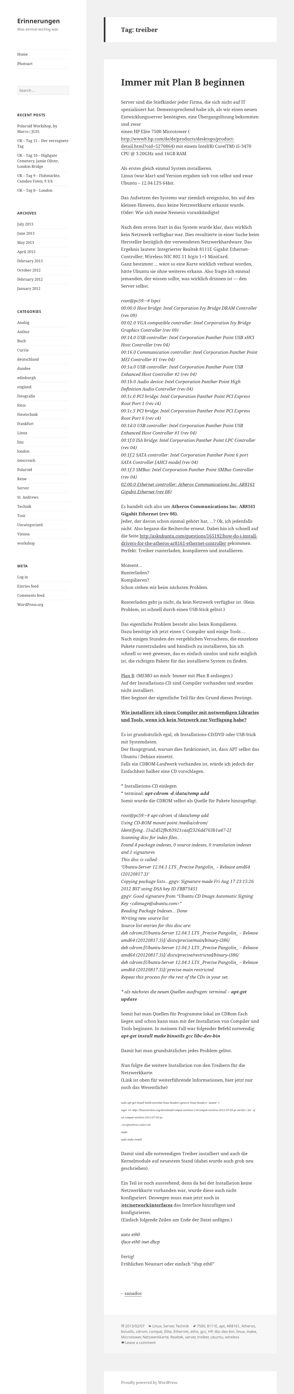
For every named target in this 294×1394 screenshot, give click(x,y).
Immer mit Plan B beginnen (183, 82)
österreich (26, 460)
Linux (22, 432)
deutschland (28, 359)
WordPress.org (30, 604)
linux (240, 1331)
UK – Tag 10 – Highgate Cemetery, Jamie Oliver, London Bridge (38, 161)
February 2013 (30, 260)
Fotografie (26, 396)
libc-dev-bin (225, 1331)
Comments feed (31, 595)
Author (23, 331)
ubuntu (216, 1337)
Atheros (248, 1325)
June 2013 (25, 233)
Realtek (176, 1337)
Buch (21, 340)
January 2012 (28, 288)
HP (210, 1331)
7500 (201, 1325)
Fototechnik (27, 414)
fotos (21, 405)
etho (194, 1331)
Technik (24, 506)
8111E (212, 1325)
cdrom (141, 1331)
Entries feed (28, 586)
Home (22, 54)
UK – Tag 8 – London (34, 190)
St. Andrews (27, 497)
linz (20, 442)
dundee (24, 368)
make (251, 1331)
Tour (21, 515)
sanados (133, 1293)
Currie (23, 350)
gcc (203, 1331)
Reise (22, 478)
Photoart (25, 63)
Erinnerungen (38, 21)
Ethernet (181, 1331)
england (24, 386)
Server (23, 488)
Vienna (23, 534)
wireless (232, 1337)
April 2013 (26, 251)
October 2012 (29, 270)
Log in (22, 577)
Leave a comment (140, 1342)
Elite (168, 1331)
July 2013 (25, 224)
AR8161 (233, 1325)
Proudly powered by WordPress (149, 1382)
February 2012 (30, 279)
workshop (26, 543)
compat (155, 1331)
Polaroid (24, 469)
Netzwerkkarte (156, 1337)
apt (222, 1325)
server (190, 1337)
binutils (127, 1331)
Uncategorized (30, 524)
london (23, 451)
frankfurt (25, 423)
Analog (23, 322)
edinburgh (26, 377)
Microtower (131, 1337)
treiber (203, 1337)
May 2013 (25, 242)
